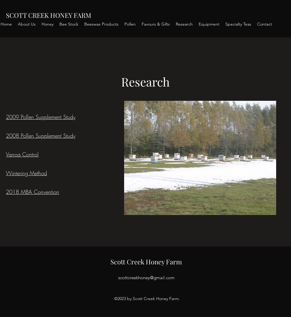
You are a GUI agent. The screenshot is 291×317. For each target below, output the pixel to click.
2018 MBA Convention (32, 191)
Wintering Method (26, 173)
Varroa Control (22, 154)
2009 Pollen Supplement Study (40, 116)
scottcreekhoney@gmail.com (146, 277)
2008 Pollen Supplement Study (40, 135)
